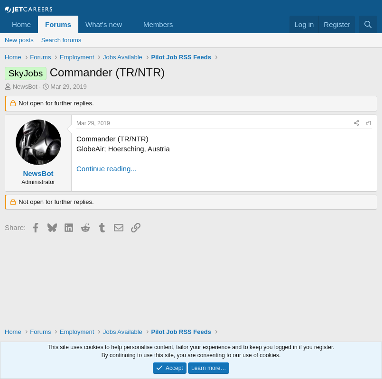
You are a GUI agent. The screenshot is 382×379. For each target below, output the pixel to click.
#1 (369, 123)
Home (21, 24)
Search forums (61, 40)
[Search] (368, 24)
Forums (58, 24)
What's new (103, 24)
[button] (129, 24)
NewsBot (25, 86)
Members (158, 24)
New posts (19, 40)
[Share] (356, 123)
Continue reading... (106, 169)
